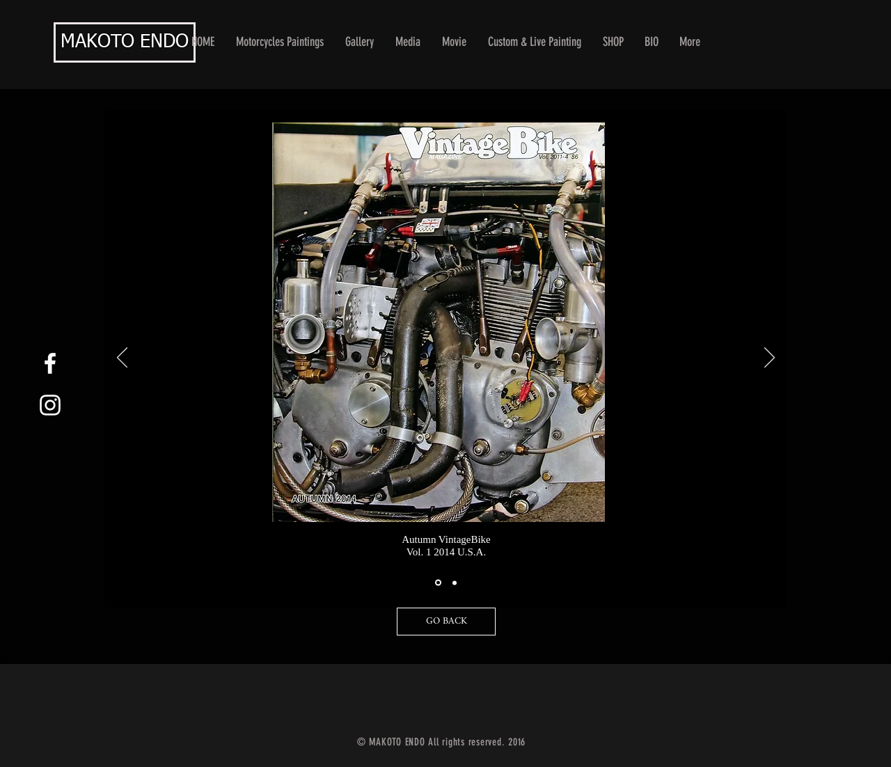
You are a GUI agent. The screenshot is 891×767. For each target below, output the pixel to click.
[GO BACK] (446, 621)
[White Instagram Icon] (50, 405)
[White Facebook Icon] (50, 363)
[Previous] (122, 358)
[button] (360, 42)
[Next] (769, 358)
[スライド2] (454, 582)
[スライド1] (438, 583)
